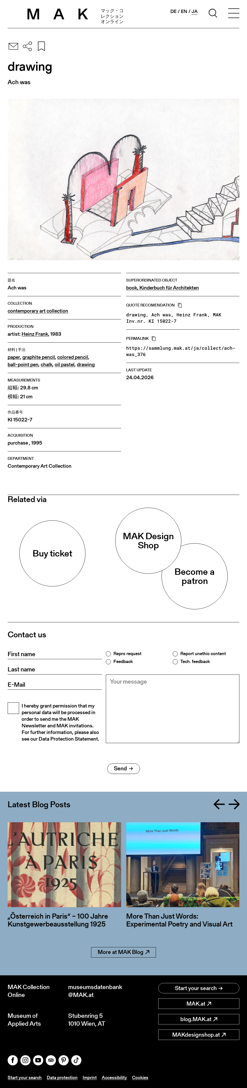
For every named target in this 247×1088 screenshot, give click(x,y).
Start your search (199, 988)
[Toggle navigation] (233, 14)
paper (14, 357)
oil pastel (65, 364)
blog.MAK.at (198, 1019)
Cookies (140, 1077)
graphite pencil (38, 357)
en (184, 11)
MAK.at (198, 1004)
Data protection (62, 1077)
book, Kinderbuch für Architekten (162, 288)
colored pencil (72, 357)
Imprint (90, 1077)
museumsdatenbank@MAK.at (95, 991)
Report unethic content (203, 653)
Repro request (127, 653)
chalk (46, 364)
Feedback (123, 661)
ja (195, 11)
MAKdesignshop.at (199, 1035)
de (173, 11)
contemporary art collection (38, 311)
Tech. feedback (195, 661)
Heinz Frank (35, 334)
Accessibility (114, 1077)
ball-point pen (23, 364)
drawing (86, 364)
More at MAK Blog (123, 952)
